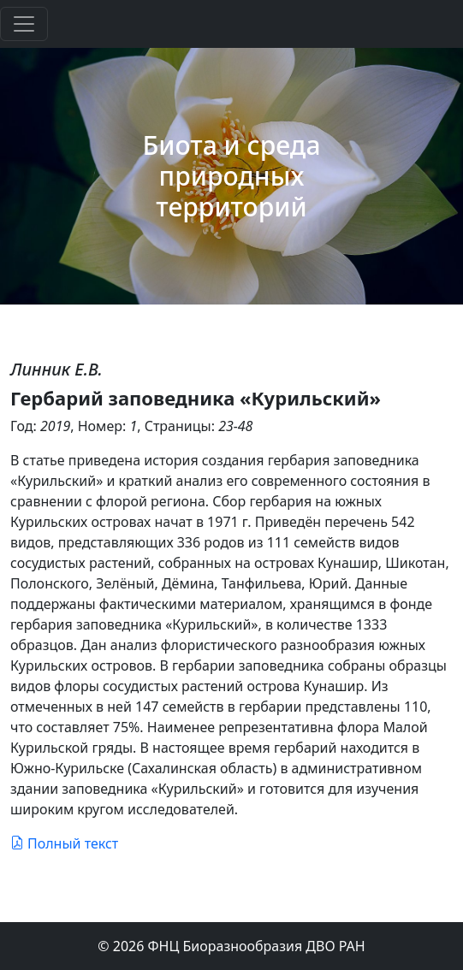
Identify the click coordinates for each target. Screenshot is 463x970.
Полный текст (64, 843)
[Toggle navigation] (24, 24)
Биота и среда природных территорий (232, 175)
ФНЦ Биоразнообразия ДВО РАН (256, 946)
